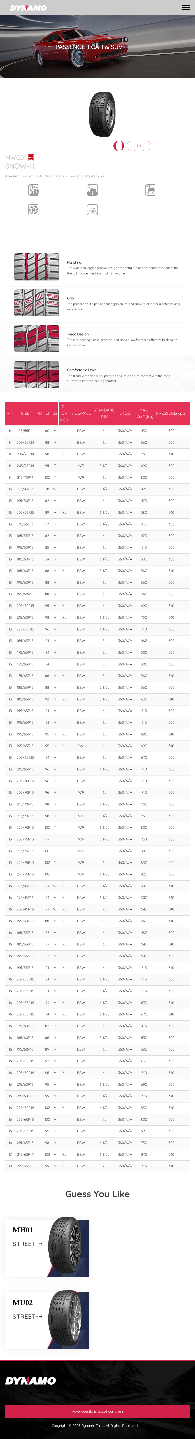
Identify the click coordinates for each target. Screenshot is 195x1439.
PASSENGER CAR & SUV (55, 85)
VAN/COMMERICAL (96, 85)
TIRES (25, 85)
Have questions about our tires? (97, 1411)
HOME (10, 85)
